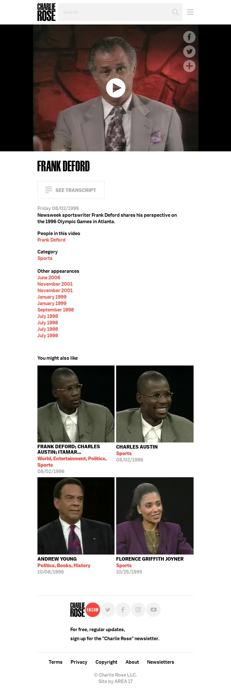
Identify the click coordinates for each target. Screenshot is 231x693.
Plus (189, 66)
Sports (45, 258)
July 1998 (47, 316)
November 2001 (55, 284)
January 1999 (51, 297)
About (132, 662)
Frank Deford (51, 240)
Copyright (106, 662)
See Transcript (75, 190)
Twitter (189, 51)
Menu (188, 12)
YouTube (153, 610)
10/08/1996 (63, 565)
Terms (56, 662)
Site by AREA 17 (115, 681)
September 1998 (55, 310)
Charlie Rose (46, 12)
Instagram (138, 610)
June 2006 (48, 277)
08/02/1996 (76, 459)
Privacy (79, 662)
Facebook (189, 37)
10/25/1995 (150, 565)
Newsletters (160, 662)
